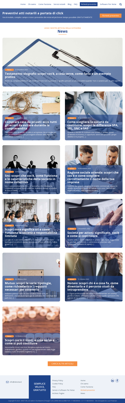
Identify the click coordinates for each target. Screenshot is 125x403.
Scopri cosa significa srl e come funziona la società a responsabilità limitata (31, 232)
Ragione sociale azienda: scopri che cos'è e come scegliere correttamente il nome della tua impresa (93, 177)
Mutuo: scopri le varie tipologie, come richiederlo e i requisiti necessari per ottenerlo (28, 286)
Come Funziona (44, 4)
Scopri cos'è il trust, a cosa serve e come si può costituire (29, 341)
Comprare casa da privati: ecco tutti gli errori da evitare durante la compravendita (31, 125)
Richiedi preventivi (88, 4)
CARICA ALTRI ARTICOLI (62, 363)
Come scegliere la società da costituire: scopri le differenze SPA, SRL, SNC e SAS (92, 125)
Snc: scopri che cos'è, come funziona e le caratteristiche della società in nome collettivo (31, 179)
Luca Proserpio (112, 401)
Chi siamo (32, 4)
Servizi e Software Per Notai (63, 390)
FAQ (75, 4)
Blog (69, 4)
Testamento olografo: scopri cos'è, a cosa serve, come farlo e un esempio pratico (58, 75)
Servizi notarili (59, 4)
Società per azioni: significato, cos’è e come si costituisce (93, 234)
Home (23, 4)
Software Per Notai (108, 4)
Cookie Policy (57, 383)
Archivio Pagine (58, 393)
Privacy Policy (57, 380)
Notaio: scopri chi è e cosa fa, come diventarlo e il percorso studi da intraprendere (92, 286)
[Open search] (121, 4)
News (9, 70)
